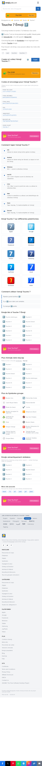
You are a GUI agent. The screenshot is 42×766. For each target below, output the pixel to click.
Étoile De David (9, 439)
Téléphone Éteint (29, 444)
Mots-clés (5, 716)
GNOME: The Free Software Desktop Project (15, 757)
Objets (4, 632)
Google (4, 689)
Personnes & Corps (8, 626)
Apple (4, 686)
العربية (18, 598)
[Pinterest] (11, 619)
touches (14, 53)
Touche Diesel (28, 321)
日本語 (5, 598)
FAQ (3, 732)
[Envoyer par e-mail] (39, 763)
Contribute (5, 740)
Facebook (5, 692)
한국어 (12, 598)
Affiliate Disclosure (7, 748)
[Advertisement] (21, 365)
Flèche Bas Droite (29, 430)
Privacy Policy (6, 746)
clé (15, 546)
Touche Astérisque (10, 317)
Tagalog (5, 601)
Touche (25, 20)
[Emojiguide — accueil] (4, 610)
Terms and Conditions (8, 743)
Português (16, 595)
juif (26, 546)
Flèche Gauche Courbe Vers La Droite (9, 465)
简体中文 (31, 595)
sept (7, 53)
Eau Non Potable (29, 449)
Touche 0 (7, 326)
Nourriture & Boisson (8, 676)
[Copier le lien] (34, 763)
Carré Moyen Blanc (10, 434)
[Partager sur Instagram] (29, 763)
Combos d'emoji (7, 713)
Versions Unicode (7, 721)
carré (20, 546)
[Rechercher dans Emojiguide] (18, 9)
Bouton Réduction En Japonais (30, 459)
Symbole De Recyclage (8, 449)
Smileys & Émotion (7, 640)
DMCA (4, 751)
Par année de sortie (8, 719)
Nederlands (6, 595)
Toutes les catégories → (9, 678)
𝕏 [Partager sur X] (8, 763)
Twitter (4, 697)
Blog (3, 727)
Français (27, 592)
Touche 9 (7, 340)
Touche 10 (27, 331)
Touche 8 (26, 335)
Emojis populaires (7, 724)
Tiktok (4, 705)
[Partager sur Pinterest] (13, 763)
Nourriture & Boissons (8, 646)
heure (4, 546)
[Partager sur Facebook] (2, 763)
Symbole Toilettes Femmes (29, 470)
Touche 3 (26, 326)
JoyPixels (5, 703)
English (5, 592)
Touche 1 (7, 335)
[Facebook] (3, 619)
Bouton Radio (28, 454)
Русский (24, 595)
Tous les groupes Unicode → (10, 649)
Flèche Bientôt (28, 434)
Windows (4, 694)
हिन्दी (23, 598)
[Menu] (38, 3)
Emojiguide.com (6, 20)
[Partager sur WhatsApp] (18, 763)
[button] (21, 90)
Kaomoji (4, 730)
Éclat (6, 454)
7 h (10, 546)
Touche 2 (26, 340)
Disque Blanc (8, 470)
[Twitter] (7, 619)
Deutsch (19, 592)
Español (12, 592)
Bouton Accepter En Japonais (10, 444)
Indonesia (31, 598)
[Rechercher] (38, 9)
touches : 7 (23, 53)
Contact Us (5, 754)
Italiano (35, 592)
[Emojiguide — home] (9, 2)
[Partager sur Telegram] (23, 763)
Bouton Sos (8, 430)
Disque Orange (9, 458)
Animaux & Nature (7, 643)
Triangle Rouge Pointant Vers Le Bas (30, 464)
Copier (35, 60)
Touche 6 (7, 331)
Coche (26, 439)
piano (31, 546)
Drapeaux (5, 629)
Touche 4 (7, 321)
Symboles (17, 20)
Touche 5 (26, 317)
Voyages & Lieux (7, 637)
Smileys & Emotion (7, 670)
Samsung (5, 700)
